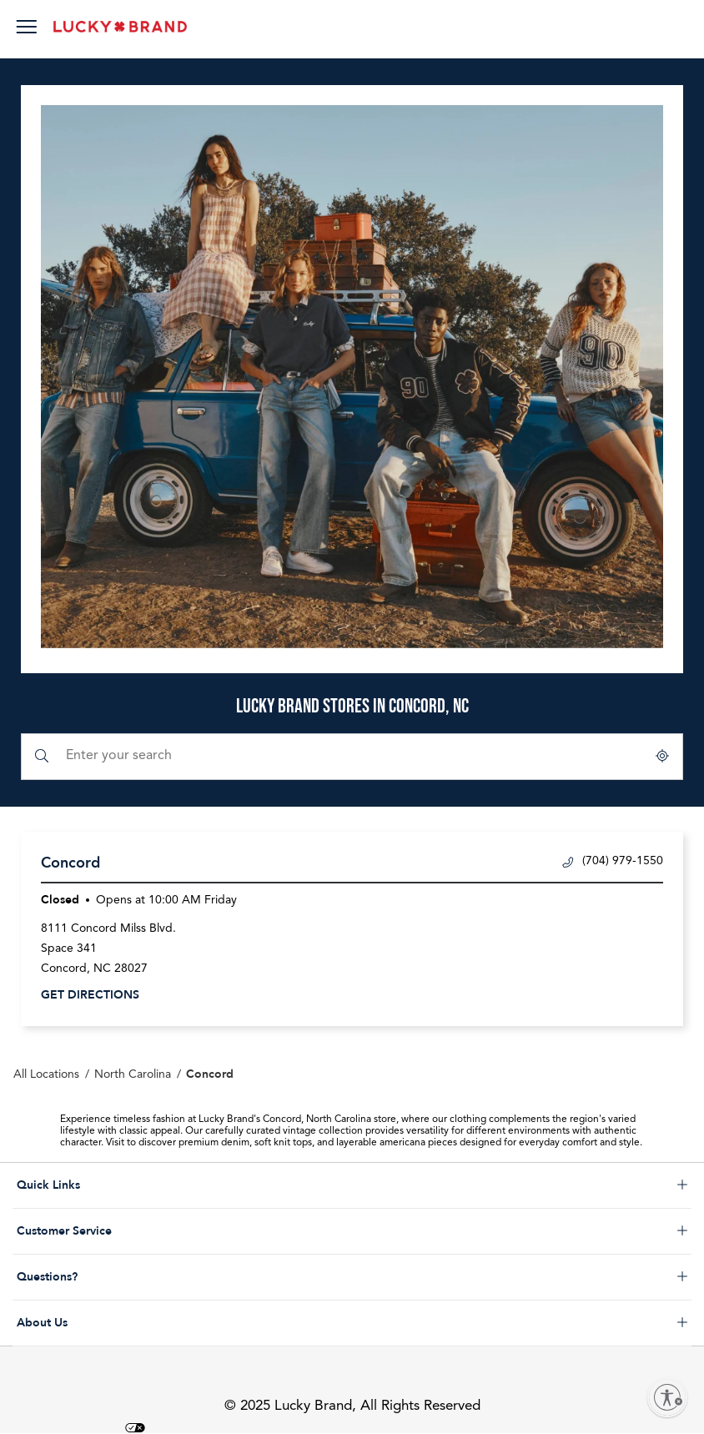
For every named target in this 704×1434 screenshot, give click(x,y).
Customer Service (115, 1231)
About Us (115, 1323)
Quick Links (115, 1185)
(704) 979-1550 (612, 861)
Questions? (115, 1277)
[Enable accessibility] (667, 1397)
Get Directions (90, 995)
